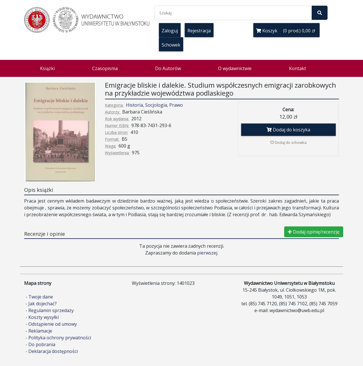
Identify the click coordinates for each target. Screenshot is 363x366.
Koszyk (286, 31)
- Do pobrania (40, 344)
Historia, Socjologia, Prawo (154, 105)
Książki (47, 68)
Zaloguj (170, 31)
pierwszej (207, 253)
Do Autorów (168, 68)
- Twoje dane (39, 297)
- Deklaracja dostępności (52, 351)
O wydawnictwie (235, 68)
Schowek (171, 45)
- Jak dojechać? (41, 303)
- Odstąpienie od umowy (51, 324)
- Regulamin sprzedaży (50, 310)
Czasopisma (105, 68)
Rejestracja (199, 31)
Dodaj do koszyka (288, 130)
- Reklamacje (39, 331)
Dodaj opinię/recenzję (313, 232)
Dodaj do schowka (288, 142)
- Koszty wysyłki (42, 317)
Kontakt (297, 68)
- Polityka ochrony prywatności (58, 338)
